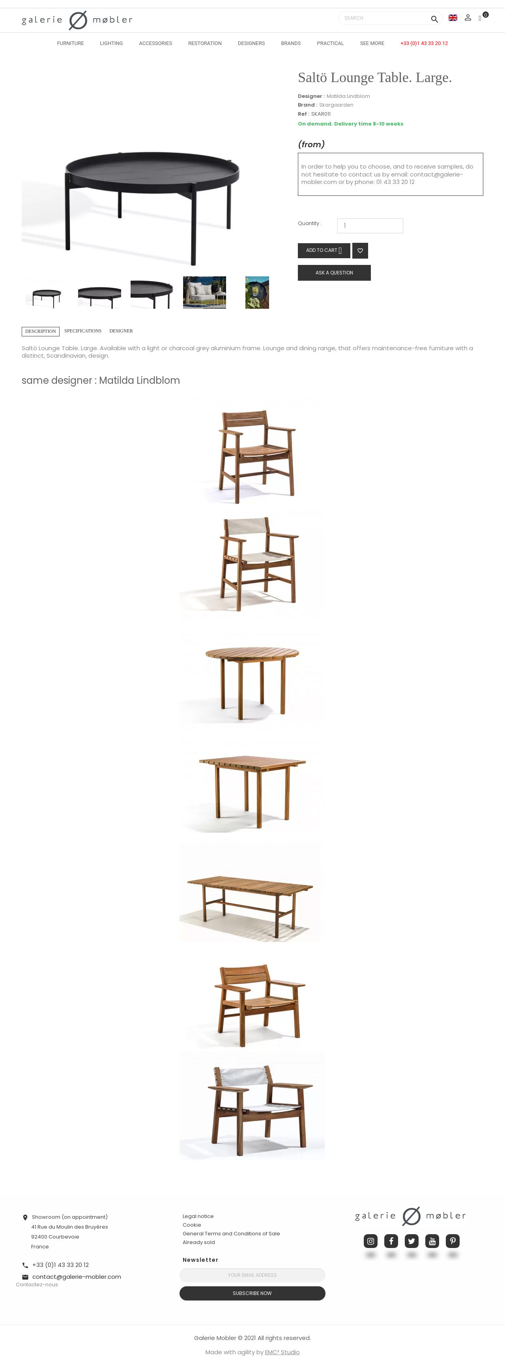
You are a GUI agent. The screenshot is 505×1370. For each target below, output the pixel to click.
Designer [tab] (121, 331)
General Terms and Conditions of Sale (231, 1233)
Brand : (307, 105)
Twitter (412, 1241)
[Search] (390, 18)
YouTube (432, 1241)
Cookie (192, 1225)
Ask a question (334, 272)
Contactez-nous (37, 1284)
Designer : (311, 96)
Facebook (391, 1241)
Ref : (303, 114)
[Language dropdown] (453, 18)
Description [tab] (40, 331)
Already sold (199, 1242)
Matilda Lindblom (348, 96)
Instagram (371, 1241)
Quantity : (310, 223)
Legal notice (198, 1216)
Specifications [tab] (82, 331)
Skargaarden (336, 105)
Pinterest (453, 1241)
